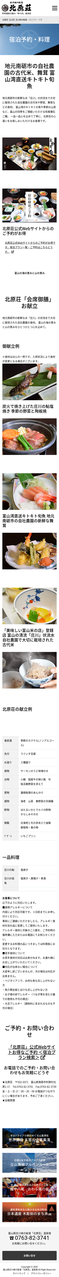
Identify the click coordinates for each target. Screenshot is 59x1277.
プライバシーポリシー (41, 1273)
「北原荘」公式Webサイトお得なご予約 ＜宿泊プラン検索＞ (32, 1052)
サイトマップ (19, 1273)
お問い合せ (29, 1255)
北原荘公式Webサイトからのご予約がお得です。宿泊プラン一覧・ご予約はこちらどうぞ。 (30, 247)
